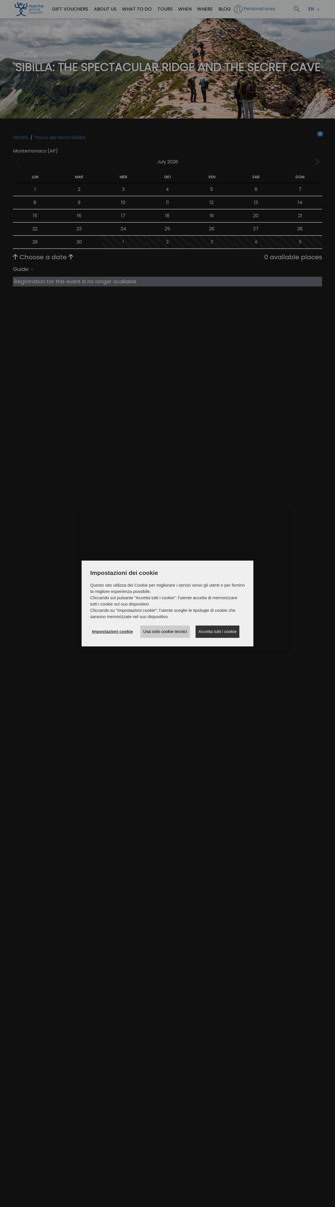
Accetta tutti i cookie (217, 631)
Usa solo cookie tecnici (165, 631)
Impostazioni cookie (112, 631)
